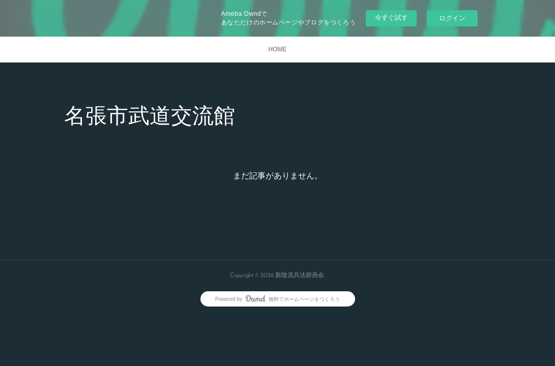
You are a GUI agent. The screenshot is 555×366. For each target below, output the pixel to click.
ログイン (452, 18)
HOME (278, 49)
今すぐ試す (391, 17)
